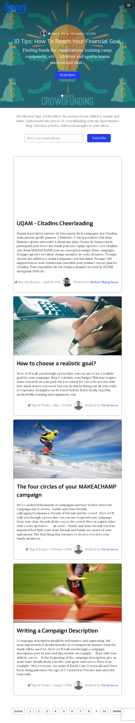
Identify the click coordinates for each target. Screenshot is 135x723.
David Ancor (109, 405)
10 (104, 711)
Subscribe (99, 138)
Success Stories (27, 282)
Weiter (117, 711)
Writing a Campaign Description (57, 630)
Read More (67, 75)
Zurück (18, 711)
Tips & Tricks (58, 33)
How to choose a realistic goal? (56, 363)
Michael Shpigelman (104, 282)
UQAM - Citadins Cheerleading (55, 223)
